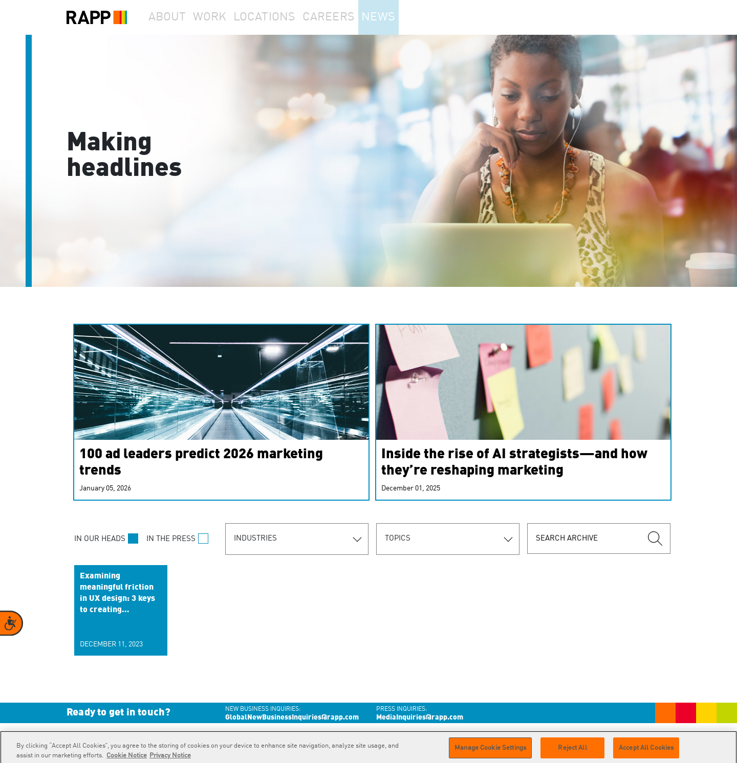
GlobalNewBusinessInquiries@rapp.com (292, 717)
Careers (349, 17)
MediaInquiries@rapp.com (419, 717)
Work (224, 17)
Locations (285, 17)
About (172, 17)
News (406, 17)
